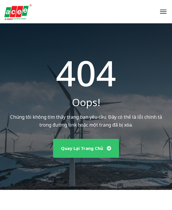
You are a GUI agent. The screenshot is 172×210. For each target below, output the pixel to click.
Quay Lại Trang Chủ (86, 148)
